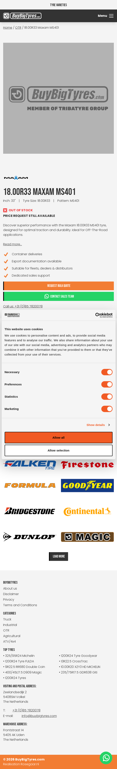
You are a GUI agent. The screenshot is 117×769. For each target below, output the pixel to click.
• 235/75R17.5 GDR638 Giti (78, 672)
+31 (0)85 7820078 (26, 710)
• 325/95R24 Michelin (19, 655)
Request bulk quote (58, 286)
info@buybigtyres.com (39, 716)
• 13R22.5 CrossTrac (73, 661)
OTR (18, 27)
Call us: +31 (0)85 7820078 (23, 306)
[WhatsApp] (106, 758)
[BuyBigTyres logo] (17, 16)
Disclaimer (11, 594)
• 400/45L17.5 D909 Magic (22, 672)
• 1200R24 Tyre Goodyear (78, 655)
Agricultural (11, 636)
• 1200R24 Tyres (14, 678)
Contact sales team (59, 296)
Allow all (58, 437)
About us (10, 588)
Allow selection (58, 450)
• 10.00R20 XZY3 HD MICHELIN (79, 667)
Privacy (8, 599)
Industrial (10, 625)
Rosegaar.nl (30, 764)
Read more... (12, 244)
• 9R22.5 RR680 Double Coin (24, 667)
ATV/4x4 (9, 641)
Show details (96, 425)
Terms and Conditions (20, 605)
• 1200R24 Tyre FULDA (18, 661)
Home (7, 27)
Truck (7, 619)
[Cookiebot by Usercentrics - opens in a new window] (95, 315)
